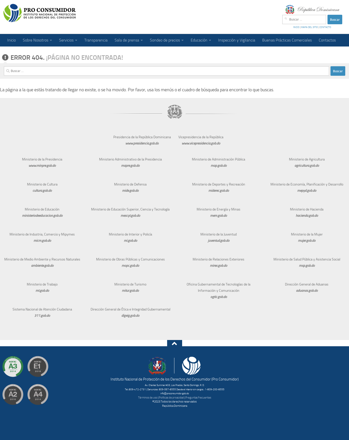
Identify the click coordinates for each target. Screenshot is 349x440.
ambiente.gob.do (42, 266)
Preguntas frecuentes (198, 397)
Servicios (66, 40)
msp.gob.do (307, 266)
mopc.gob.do (130, 266)
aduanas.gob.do (307, 290)
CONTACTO (325, 27)
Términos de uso (147, 397)
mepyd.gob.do (306, 190)
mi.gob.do (130, 240)
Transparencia (96, 40)
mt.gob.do (42, 290)
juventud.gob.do (218, 240)
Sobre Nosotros (35, 40)
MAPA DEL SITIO (309, 27)
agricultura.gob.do (306, 166)
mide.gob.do (130, 190)
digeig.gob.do (130, 316)
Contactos (327, 40)
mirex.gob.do (218, 266)
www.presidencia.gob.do (142, 143)
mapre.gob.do (130, 166)
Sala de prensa (127, 40)
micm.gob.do (42, 240)
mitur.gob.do (130, 290)
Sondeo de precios (165, 40)
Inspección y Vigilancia (236, 40)
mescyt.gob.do (130, 216)
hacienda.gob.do (307, 216)
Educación (199, 40)
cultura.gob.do (42, 190)
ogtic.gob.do (218, 297)
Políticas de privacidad (171, 397)
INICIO (296, 27)
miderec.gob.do (218, 190)
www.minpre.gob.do (42, 166)
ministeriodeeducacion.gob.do (42, 216)
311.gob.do (42, 316)
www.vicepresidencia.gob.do (201, 143)
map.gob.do (219, 166)
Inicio (11, 40)
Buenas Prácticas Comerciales (287, 40)
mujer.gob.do (306, 240)
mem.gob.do (218, 216)
